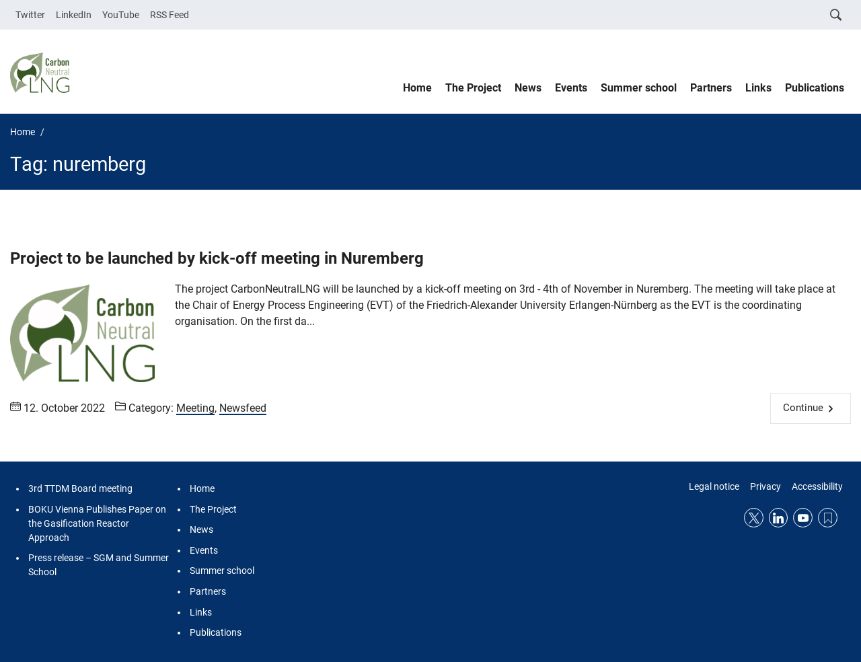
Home (417, 87)
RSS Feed (169, 14)
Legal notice (714, 486)
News (528, 87)
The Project (473, 87)
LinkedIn (73, 14)
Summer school (639, 87)
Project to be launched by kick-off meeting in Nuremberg (217, 258)
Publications (814, 87)
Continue (803, 408)
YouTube (120, 14)
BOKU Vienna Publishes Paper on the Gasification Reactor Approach (97, 523)
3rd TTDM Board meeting (80, 488)
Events (571, 87)
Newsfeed (242, 408)
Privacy (765, 486)
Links (758, 87)
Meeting (195, 408)
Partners (711, 87)
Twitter (30, 14)
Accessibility (817, 486)
